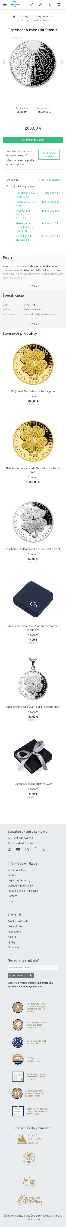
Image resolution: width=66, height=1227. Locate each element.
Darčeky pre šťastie (43, 16)
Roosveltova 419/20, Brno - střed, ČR (23, 214)
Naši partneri (15, 931)
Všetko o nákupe (17, 870)
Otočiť (17, 40)
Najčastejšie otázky (19, 880)
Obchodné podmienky (20, 885)
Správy (11, 942)
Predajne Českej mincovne (23, 890)
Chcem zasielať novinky (20, 975)
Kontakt (12, 875)
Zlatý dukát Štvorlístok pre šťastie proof (33, 391)
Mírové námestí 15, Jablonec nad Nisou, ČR (24, 227)
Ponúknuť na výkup (49, 154)
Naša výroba (15, 926)
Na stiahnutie (15, 947)
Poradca (12, 896)
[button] (7, 62)
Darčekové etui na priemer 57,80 (33, 783)
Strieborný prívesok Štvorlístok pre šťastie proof (33, 706)
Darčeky (24, 16)
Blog (10, 901)
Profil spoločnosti (18, 921)
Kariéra (12, 936)
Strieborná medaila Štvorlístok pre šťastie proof (33, 549)
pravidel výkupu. (15, 164)
